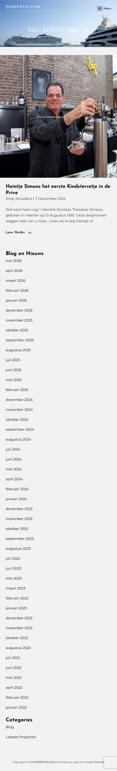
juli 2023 (13, 558)
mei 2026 (14, 261)
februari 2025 (17, 390)
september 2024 (20, 429)
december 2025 (19, 310)
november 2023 (19, 519)
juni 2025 (13, 370)
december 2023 (19, 509)
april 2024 (14, 479)
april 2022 (14, 687)
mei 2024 (14, 469)
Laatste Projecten (21, 737)
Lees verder (18, 232)
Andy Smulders (19, 199)
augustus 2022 (18, 648)
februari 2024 (17, 489)
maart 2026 (15, 281)
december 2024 (19, 400)
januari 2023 (16, 608)
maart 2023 (15, 588)
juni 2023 (13, 568)
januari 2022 (16, 707)
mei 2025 (13, 380)
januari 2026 (16, 300)
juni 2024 (14, 459)
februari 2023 (17, 598)
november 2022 (19, 628)
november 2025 (19, 320)
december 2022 (19, 618)
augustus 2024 (18, 439)
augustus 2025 (18, 350)
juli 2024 (13, 449)
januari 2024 (16, 499)
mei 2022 (13, 678)
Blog (10, 727)
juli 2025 (13, 360)
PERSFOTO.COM (23, 6)
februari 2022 (17, 697)
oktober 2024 (17, 419)
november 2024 (19, 410)
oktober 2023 (17, 529)
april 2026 (14, 271)
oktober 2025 (17, 330)
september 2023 (20, 539)
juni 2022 (13, 668)
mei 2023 (13, 578)
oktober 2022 (17, 638)
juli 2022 (13, 658)
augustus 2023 (18, 549)
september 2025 (20, 340)
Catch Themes (95, 762)
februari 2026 (17, 290)
